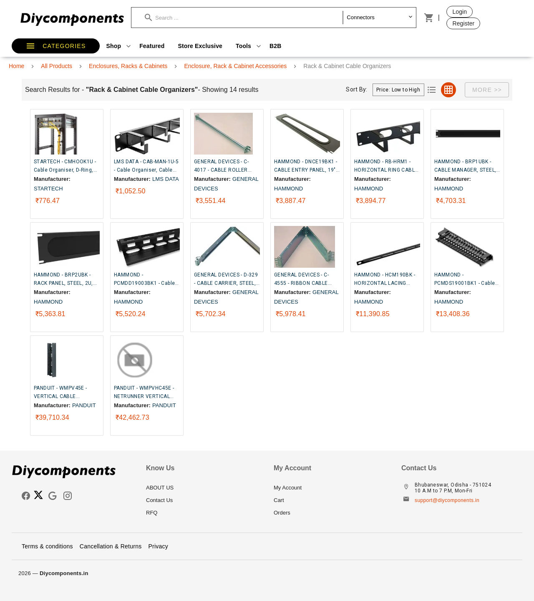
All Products (56, 66)
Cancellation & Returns (111, 546)
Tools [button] (249, 46)
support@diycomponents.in (447, 500)
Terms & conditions (47, 546)
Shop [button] (119, 46)
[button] (243, 17)
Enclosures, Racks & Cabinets (128, 66)
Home (16, 66)
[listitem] (203, 488)
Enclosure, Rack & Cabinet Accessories (235, 66)
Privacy (158, 546)
